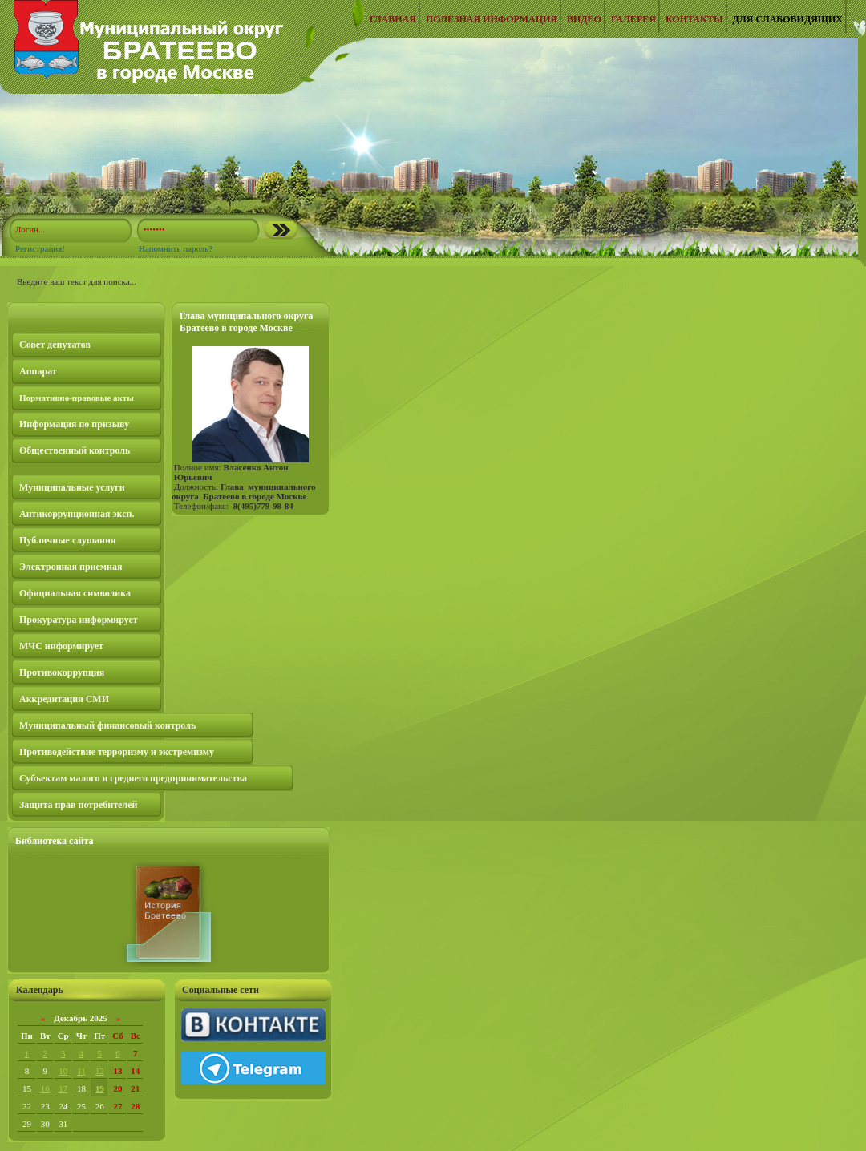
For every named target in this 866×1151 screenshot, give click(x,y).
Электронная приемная (70, 566)
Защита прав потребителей (78, 804)
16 (45, 1088)
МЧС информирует (61, 646)
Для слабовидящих (788, 19)
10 (63, 1071)
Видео (584, 19)
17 (63, 1088)
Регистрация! (40, 248)
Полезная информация (491, 19)
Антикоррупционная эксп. (76, 513)
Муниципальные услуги (72, 487)
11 (81, 1071)
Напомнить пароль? (175, 248)
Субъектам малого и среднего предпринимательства (133, 778)
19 (99, 1088)
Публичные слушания (67, 540)
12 (99, 1071)
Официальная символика (75, 593)
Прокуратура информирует (78, 619)
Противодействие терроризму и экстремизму (116, 751)
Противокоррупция (61, 672)
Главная (393, 19)
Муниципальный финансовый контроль (107, 725)
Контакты (694, 19)
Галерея (633, 19)
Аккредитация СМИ (64, 699)
